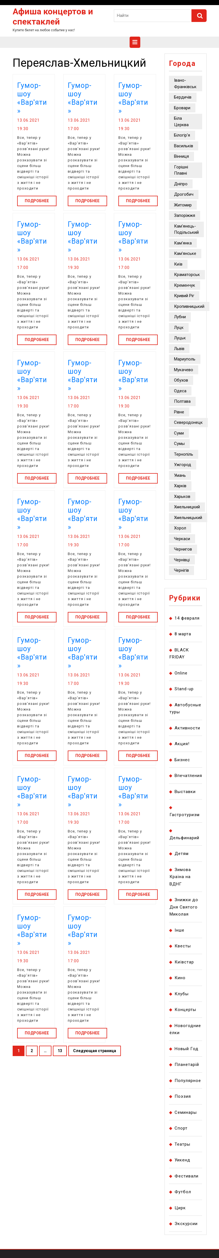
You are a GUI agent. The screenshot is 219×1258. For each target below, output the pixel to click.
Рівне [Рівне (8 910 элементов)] (179, 412)
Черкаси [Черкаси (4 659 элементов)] (182, 538)
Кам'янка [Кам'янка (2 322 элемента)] (183, 243)
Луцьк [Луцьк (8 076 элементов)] (180, 337)
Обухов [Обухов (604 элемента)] (181, 380)
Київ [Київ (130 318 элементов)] (178, 264)
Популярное (188, 1080)
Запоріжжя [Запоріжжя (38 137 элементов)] (184, 215)
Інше (179, 930)
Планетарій (187, 1064)
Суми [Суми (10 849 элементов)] (179, 433)
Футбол (183, 1191)
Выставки (185, 791)
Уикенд (182, 1160)
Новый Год (186, 1048)
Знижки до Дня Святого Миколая (184, 907)
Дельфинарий (184, 837)
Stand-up (184, 688)
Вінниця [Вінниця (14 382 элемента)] (181, 156)
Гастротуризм (185, 814)
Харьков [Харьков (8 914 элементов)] (182, 496)
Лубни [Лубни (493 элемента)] (180, 316)
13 (62, 1052)
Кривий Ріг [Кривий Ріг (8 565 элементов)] (184, 295)
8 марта (183, 633)
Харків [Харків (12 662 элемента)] (180, 485)
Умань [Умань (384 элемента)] (180, 475)
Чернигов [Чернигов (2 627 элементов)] (183, 549)
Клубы (182, 993)
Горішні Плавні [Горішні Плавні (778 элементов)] (181, 170)
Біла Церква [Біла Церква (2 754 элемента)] (181, 121)
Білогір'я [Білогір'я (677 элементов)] (182, 135)
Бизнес (182, 759)
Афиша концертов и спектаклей (53, 16)
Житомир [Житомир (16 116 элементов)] (183, 205)
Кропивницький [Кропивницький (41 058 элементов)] (189, 306)
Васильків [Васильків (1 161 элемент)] (183, 145)
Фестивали (186, 1176)
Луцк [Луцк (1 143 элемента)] (179, 327)
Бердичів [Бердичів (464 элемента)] (182, 97)
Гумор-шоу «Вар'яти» (32, 98)
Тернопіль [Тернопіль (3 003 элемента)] (183, 454)
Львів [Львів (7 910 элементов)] (179, 348)
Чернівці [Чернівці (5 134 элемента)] (182, 559)
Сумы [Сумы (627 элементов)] (179, 443)
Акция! (182, 743)
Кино (180, 977)
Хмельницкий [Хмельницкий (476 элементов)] (187, 506)
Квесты (183, 945)
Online (181, 673)
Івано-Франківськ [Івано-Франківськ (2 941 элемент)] (185, 83)
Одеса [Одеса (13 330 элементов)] (180, 390)
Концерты (185, 1009)
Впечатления (188, 775)
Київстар (184, 962)
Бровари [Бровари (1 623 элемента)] (182, 107)
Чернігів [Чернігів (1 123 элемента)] (181, 570)
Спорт (181, 1128)
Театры (182, 1144)
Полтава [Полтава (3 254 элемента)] (182, 401)
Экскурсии (186, 1223)
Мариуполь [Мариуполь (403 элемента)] (184, 359)
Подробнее (41, 200)
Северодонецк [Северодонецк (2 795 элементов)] (188, 422)
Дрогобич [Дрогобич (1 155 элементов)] (183, 194)
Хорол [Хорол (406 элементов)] (180, 528)
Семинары (186, 1112)
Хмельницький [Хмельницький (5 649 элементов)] (188, 517)
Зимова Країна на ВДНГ (180, 877)
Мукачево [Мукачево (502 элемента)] (183, 369)
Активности (187, 728)
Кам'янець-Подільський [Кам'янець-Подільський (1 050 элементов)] (186, 229)
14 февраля (187, 618)
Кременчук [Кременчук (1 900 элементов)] (184, 285)
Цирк (180, 1207)
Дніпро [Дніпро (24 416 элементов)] (181, 183)
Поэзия (183, 1096)
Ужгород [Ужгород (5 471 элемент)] (182, 464)
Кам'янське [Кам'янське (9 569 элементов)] (185, 253)
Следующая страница (94, 1050)
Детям (182, 853)
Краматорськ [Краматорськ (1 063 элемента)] (187, 274)
